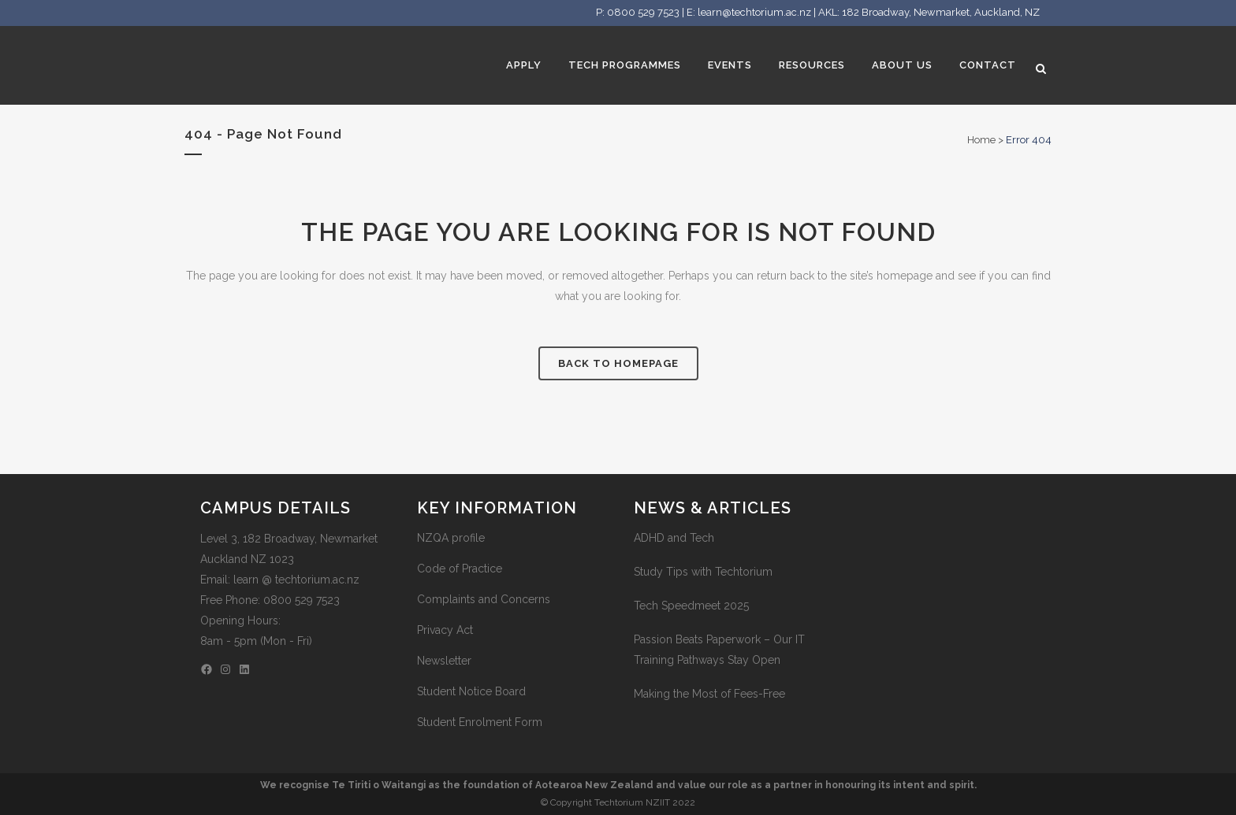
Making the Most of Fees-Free (709, 693)
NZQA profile (451, 538)
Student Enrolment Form (479, 722)
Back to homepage (618, 363)
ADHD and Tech (674, 538)
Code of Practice (459, 568)
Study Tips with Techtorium (703, 571)
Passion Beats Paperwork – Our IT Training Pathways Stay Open (719, 649)
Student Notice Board (471, 691)
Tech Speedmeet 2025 (691, 605)
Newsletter (444, 660)
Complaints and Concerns (483, 599)
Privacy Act (445, 630)
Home (981, 140)
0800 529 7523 (643, 12)
